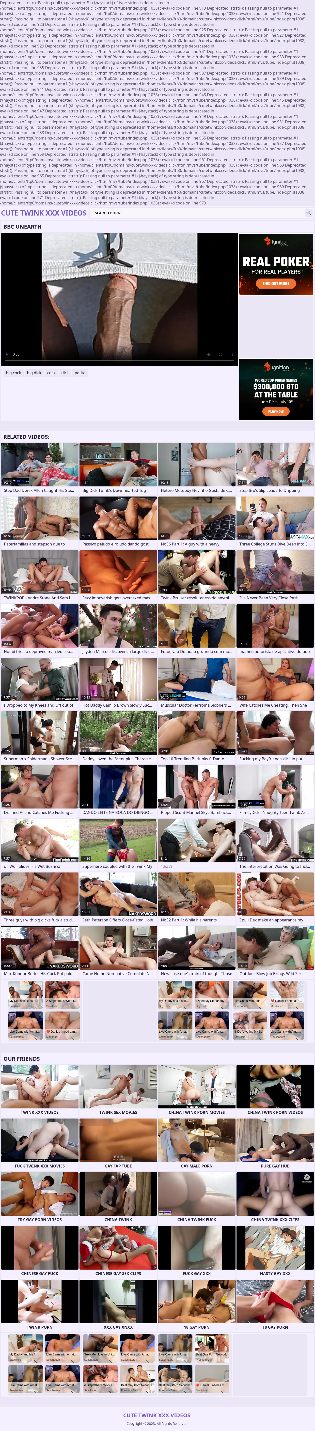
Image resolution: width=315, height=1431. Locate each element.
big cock (13, 372)
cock (51, 372)
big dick (34, 372)
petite (80, 372)
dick (65, 372)
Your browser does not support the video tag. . (119, 299)
